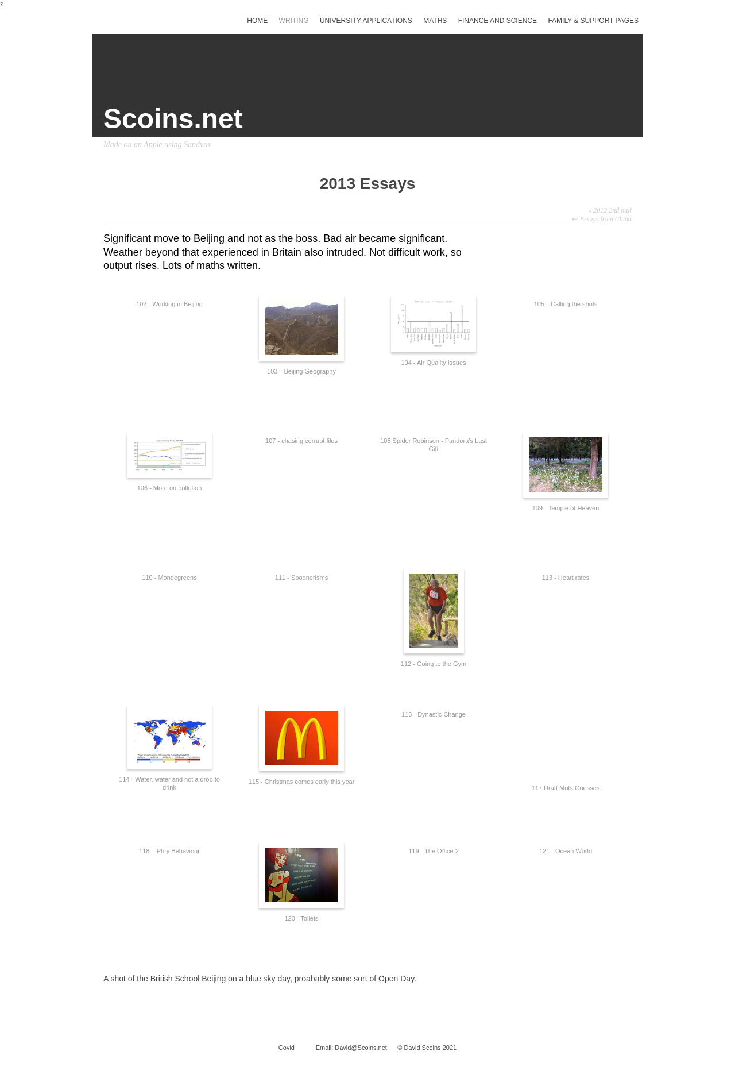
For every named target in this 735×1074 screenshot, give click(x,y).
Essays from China (606, 219)
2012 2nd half (610, 210)
